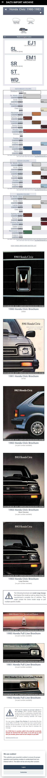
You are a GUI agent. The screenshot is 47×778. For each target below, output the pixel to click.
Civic (22, 9)
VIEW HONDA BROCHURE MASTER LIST (23, 246)
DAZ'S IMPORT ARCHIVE (19, 2)
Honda (14, 9)
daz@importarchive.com (12, 737)
